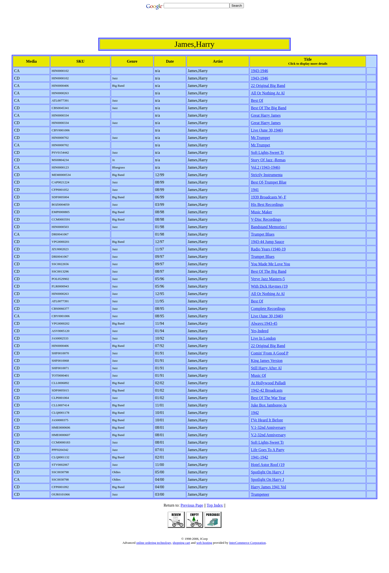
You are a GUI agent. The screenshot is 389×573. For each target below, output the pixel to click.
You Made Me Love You (270, 264)
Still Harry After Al (266, 368)
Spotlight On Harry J (267, 472)
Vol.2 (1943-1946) (265, 167)
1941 (255, 190)
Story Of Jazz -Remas (268, 160)
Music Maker (261, 212)
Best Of (257, 100)
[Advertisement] (194, 26)
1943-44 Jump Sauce (267, 242)
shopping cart (181, 543)
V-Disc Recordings (266, 219)
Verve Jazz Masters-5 (268, 279)
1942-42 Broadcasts (267, 390)
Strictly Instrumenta (267, 175)
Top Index (215, 505)
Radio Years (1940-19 (268, 249)
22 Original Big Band (268, 85)
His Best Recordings (267, 204)
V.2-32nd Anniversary (268, 435)
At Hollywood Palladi (268, 383)
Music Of (258, 375)
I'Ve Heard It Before (267, 420)
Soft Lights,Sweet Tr (267, 152)
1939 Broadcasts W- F (268, 197)
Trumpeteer (260, 494)
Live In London (263, 338)
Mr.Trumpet (260, 138)
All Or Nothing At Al (268, 93)
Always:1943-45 (264, 323)
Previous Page (192, 505)
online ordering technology (153, 543)
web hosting (204, 543)
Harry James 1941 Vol (268, 487)
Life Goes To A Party (267, 450)
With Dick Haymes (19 (269, 286)
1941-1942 (259, 457)
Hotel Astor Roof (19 (268, 465)
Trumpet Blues (262, 234)
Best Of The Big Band (268, 108)
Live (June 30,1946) (267, 130)
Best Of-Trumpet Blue (268, 182)
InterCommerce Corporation (247, 543)
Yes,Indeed (259, 331)
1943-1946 (259, 71)
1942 (255, 412)
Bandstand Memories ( (269, 227)
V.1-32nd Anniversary (268, 427)
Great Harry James (266, 115)
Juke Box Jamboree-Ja (269, 405)
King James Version (267, 360)
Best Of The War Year (268, 398)
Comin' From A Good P (269, 353)
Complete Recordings (268, 308)
